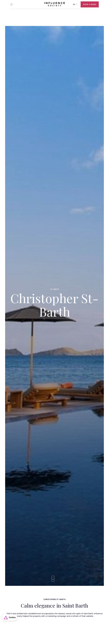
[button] (75, 4)
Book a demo (89, 4)
